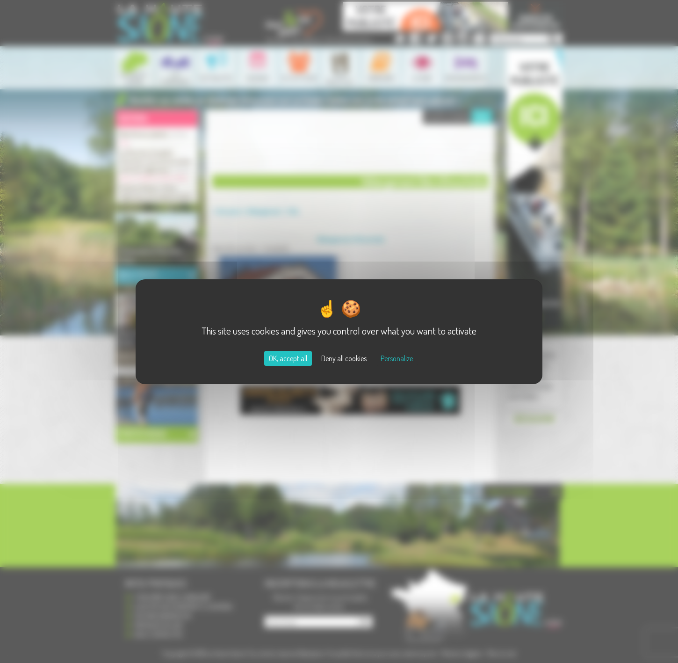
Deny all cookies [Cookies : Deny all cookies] (344, 358)
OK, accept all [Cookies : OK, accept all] (288, 358)
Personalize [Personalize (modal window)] (397, 358)
